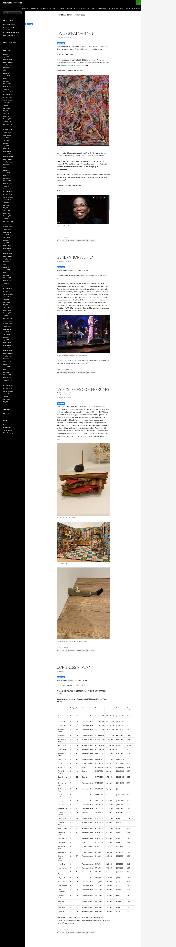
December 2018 (8, 221)
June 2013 (6, 399)
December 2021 (8, 124)
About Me (34, 8)
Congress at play (73, 667)
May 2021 (6, 143)
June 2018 (6, 237)
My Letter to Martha (116, 8)
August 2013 (7, 394)
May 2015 (6, 337)
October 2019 (7, 194)
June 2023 (6, 76)
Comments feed (8, 430)
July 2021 (6, 138)
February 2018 (7, 248)
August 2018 (7, 232)
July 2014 (6, 364)
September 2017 (8, 262)
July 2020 (6, 170)
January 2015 (7, 348)
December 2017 (8, 253)
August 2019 (7, 200)
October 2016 (7, 291)
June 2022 (6, 108)
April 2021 (6, 146)
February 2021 (7, 151)
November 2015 (8, 321)
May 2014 (6, 369)
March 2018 (7, 245)
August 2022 (7, 103)
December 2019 (8, 189)
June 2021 (6, 140)
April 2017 (6, 275)
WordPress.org (8, 433)
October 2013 (7, 388)
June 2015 (6, 334)
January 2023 (7, 89)
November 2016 (8, 288)
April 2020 (6, 178)
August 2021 (7, 135)
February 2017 (7, 280)
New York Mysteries (12, 2)
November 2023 (8, 62)
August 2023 (7, 70)
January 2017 (7, 283)
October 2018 (7, 226)
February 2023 (7, 86)
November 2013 (8, 385)
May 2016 (6, 305)
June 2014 (6, 367)
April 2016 (6, 307)
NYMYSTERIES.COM (23, 8)
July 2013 (6, 396)
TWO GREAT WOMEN (75, 33)
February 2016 (7, 313)
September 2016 (8, 294)
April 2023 (6, 81)
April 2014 (6, 372)
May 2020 (6, 175)
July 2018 (6, 235)
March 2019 (7, 213)
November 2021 (8, 127)
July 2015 (6, 332)
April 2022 (6, 113)
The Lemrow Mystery (133, 8)
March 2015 (7, 342)
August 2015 (7, 329)
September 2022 (8, 100)
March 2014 (7, 375)
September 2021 (8, 132)
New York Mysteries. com (11, 30)
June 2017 (6, 270)
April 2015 (6, 340)
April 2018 (6, 243)
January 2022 (7, 121)
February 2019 (7, 216)
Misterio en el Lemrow (99, 8)
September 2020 (8, 165)
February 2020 (7, 183)
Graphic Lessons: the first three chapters (75, 8)
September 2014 (8, 359)
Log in (5, 425)
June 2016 (6, 302)
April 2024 (6, 57)
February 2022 (7, 119)
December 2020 (8, 156)
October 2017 (7, 259)
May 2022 (6, 111)
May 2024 (6, 54)
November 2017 (8, 256)
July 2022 (6, 105)
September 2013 (8, 391)
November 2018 (8, 224)
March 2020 (7, 181)
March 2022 (7, 116)
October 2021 (7, 129)
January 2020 (7, 186)
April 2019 (6, 210)
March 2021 (7, 148)
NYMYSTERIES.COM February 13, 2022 (83, 391)
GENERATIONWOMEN (75, 257)
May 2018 (6, 240)
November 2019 (8, 191)
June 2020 (6, 173)
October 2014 (7, 356)
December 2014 (8, 350)
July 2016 (6, 299)
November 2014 (8, 353)
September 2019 (8, 197)
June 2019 (6, 205)
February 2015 (7, 345)
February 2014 (7, 377)
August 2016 (7, 297)
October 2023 (7, 65)
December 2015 (8, 318)
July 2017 (6, 267)
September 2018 (8, 229)
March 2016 (7, 310)
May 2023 (6, 78)
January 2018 (7, 251)
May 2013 (6, 402)
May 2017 (6, 272)
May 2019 (6, 208)
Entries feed (7, 427)
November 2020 (8, 159)
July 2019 (6, 202)
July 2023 (6, 73)
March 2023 (7, 84)
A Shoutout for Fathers (10, 27)
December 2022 (8, 92)
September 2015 (8, 326)
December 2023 (8, 59)
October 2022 (7, 97)
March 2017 (7, 278)
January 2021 (7, 154)
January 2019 (7, 218)
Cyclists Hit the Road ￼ (49, 8)
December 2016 (8, 286)
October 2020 (7, 162)
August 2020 (7, 167)
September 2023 (8, 67)
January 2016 (7, 315)
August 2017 (7, 264)
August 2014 (7, 361)
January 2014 (7, 380)
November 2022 (8, 94)
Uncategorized (7, 413)
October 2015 (7, 323)
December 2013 (8, 383)
